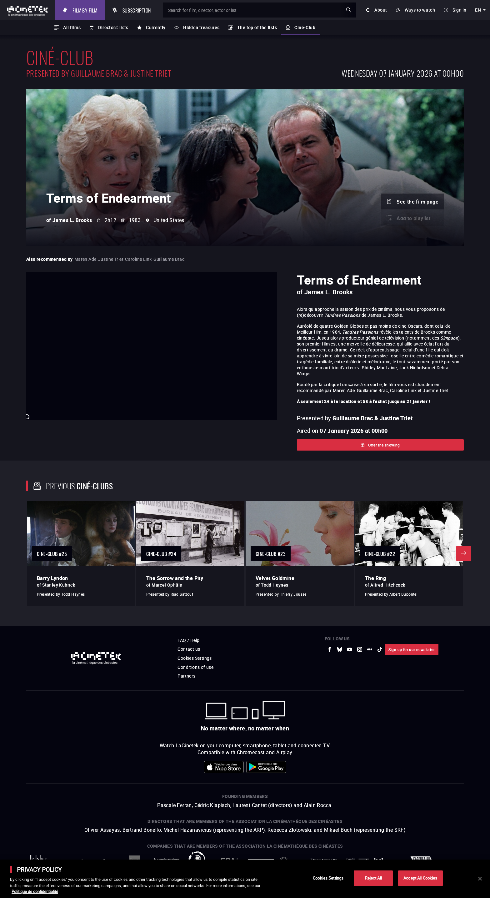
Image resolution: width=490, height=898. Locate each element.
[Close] (480, 878)
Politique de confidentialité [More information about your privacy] (35, 891)
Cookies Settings (328, 878)
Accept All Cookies (420, 878)
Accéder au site (421, 850)
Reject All (373, 878)
